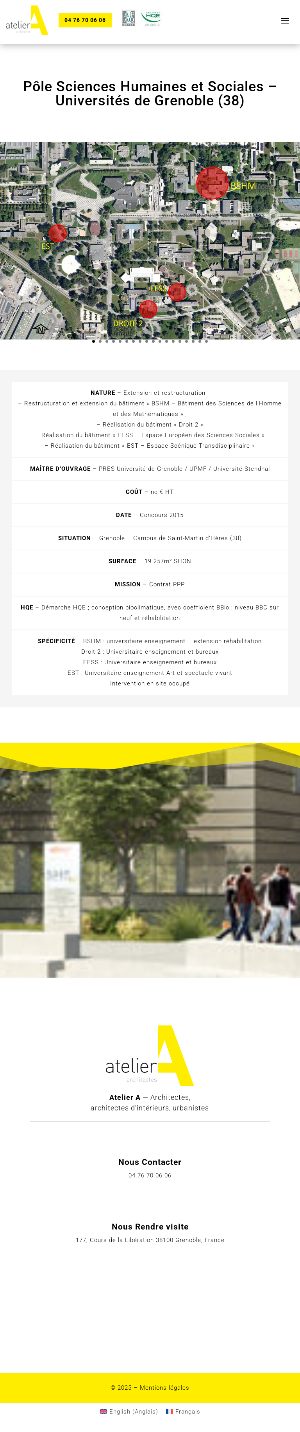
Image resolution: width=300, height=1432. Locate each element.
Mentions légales (164, 1387)
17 (199, 341)
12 (166, 341)
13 (173, 341)
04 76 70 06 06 (85, 20)
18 (206, 341)
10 (153, 341)
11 (160, 341)
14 (180, 341)
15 (186, 341)
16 (193, 341)
